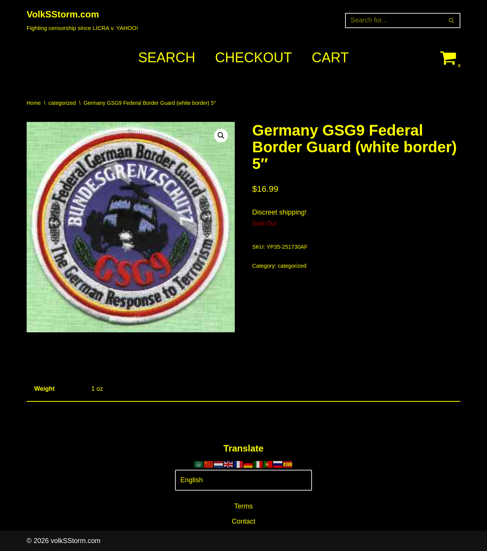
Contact (243, 521)
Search (166, 57)
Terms (243, 506)
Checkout (253, 57)
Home (34, 103)
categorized (62, 103)
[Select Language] (243, 480)
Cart (330, 57)
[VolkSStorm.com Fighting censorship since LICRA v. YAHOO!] (82, 20)
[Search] (394, 20)
